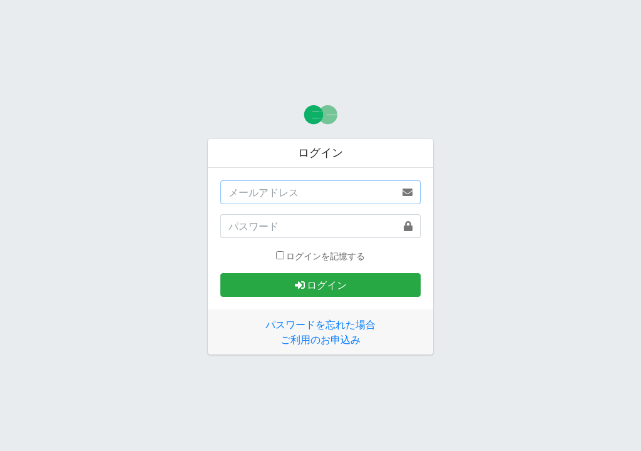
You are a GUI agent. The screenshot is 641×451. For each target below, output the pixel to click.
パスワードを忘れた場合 (320, 324)
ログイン (321, 285)
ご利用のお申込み (320, 339)
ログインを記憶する (325, 256)
